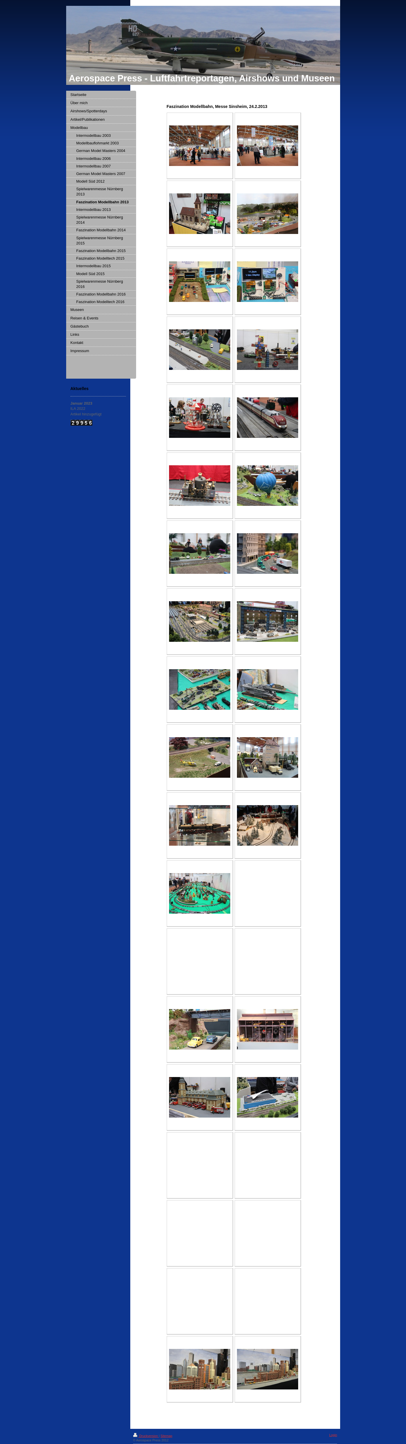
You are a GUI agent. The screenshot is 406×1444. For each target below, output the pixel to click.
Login (333, 1435)
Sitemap (166, 1436)
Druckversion (146, 1436)
